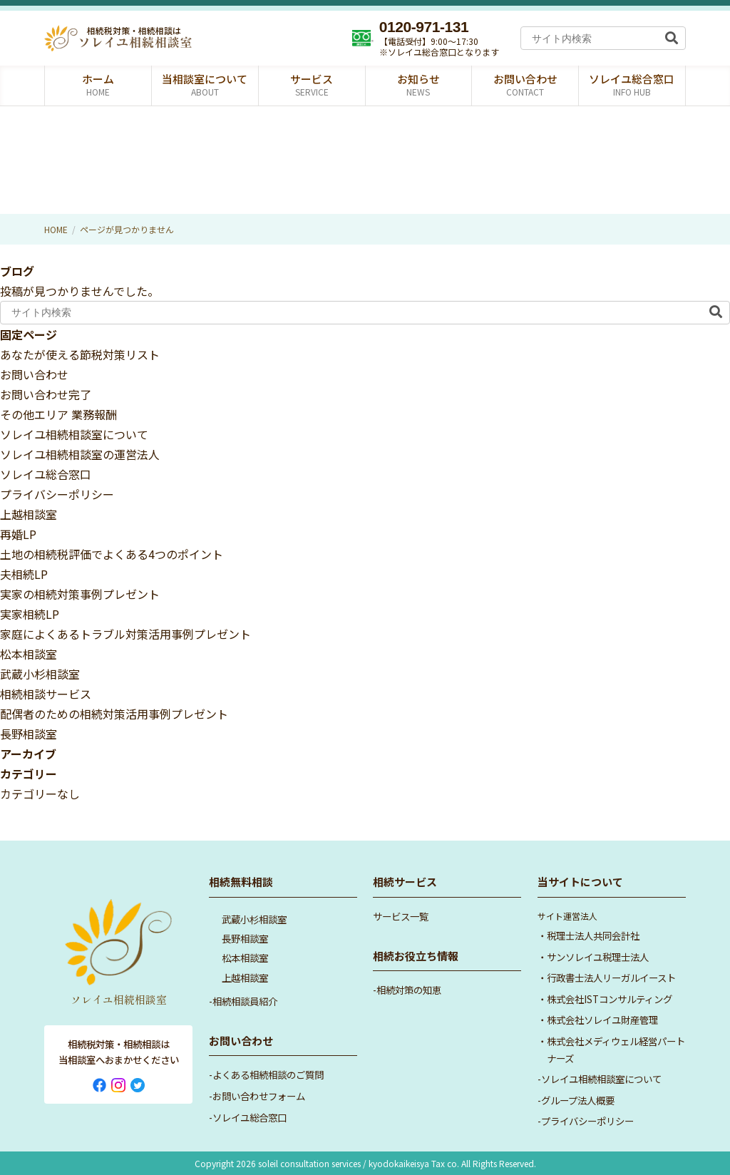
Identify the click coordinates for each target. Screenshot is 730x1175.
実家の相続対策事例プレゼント (80, 593)
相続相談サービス (45, 693)
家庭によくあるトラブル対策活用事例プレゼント (125, 633)
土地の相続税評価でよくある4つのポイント (111, 554)
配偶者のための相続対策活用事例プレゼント (114, 713)
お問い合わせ (34, 374)
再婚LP (18, 534)
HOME (56, 229)
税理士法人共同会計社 (593, 935)
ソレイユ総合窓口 (45, 474)
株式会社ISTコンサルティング (609, 999)
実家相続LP (29, 613)
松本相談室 (28, 653)
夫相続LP (24, 574)
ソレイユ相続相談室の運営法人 (80, 454)
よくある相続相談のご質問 (268, 1074)
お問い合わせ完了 (45, 394)
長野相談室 (28, 733)
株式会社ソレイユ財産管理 (602, 1019)
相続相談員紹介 (244, 1001)
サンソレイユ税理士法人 (598, 957)
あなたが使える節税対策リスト (80, 354)
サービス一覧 (400, 916)
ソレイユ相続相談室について (74, 434)
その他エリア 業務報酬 (58, 414)
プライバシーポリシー (57, 494)
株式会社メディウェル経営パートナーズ (616, 1049)
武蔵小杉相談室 (40, 673)
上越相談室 (28, 514)
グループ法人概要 (578, 1100)
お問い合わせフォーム (258, 1096)
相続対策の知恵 (408, 989)
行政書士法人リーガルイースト (611, 977)
